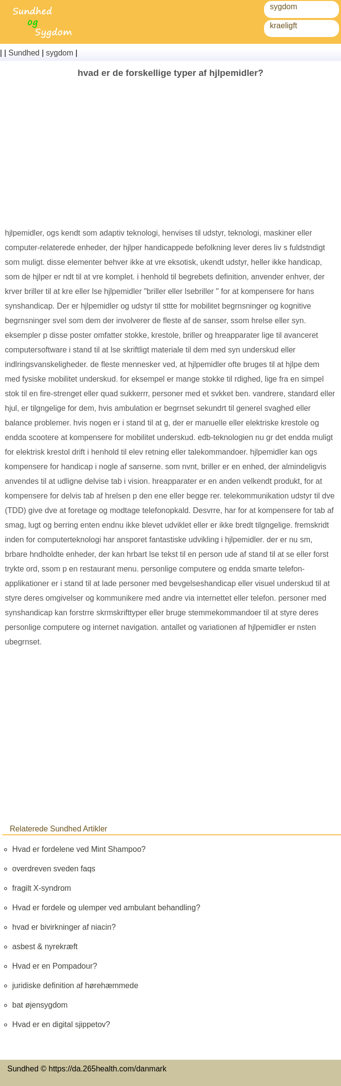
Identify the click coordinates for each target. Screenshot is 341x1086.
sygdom (283, 6)
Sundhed (23, 53)
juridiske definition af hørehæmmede (75, 985)
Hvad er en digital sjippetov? (61, 1024)
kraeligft (283, 25)
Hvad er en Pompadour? (54, 966)
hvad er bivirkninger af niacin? (64, 927)
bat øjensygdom (40, 1005)
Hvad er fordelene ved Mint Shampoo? (79, 849)
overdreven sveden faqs (53, 869)
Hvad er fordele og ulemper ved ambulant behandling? (106, 907)
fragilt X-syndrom (41, 888)
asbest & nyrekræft (44, 946)
